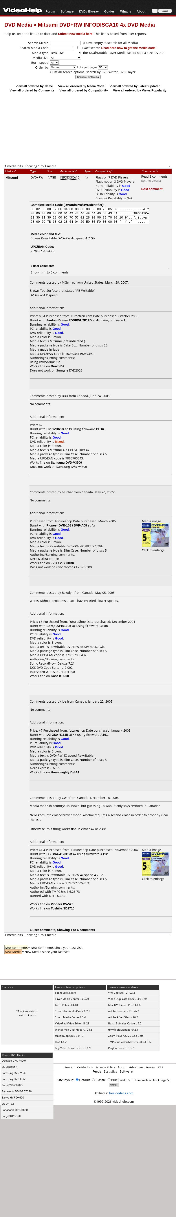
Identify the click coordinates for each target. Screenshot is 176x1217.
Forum (50, 11)
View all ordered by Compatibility (83, 90)
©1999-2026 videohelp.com (114, 1101)
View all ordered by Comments (31, 90)
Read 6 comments (154, 176)
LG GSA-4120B (57, 854)
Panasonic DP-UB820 (15, 1110)
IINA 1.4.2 (61, 1042)
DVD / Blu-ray (89, 11)
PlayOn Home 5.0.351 (121, 1048)
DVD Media (18, 24)
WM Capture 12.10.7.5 (122, 993)
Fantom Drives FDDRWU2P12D (69, 320)
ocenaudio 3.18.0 (65, 993)
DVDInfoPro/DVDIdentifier (83, 205)
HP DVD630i (55, 429)
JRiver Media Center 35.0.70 (72, 999)
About (141, 11)
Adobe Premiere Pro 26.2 (123, 1011)
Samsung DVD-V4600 (71, 467)
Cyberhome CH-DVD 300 (74, 567)
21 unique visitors (27, 1011)
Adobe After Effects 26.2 (123, 1017)
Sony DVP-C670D (12, 1085)
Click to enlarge (155, 548)
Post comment (151, 189)
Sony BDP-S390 (11, 1116)
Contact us (85, 1067)
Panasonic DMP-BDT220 (17, 1091)
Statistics (110, 1071)
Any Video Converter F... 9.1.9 (73, 1048)
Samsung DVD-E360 (14, 1079)
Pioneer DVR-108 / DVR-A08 (66, 525)
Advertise (136, 1067)
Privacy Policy (105, 1067)
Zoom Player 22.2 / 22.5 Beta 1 (127, 1036)
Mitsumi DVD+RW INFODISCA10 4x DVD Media (96, 24)
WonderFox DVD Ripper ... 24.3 (73, 1029)
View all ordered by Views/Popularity (140, 90)
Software (66, 11)
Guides (109, 11)
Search (69, 1067)
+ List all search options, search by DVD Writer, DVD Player (93, 72)
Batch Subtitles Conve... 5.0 (124, 1023)
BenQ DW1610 (57, 626)
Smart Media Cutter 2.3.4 (70, 1017)
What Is (125, 11)
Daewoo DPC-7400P (14, 1060)
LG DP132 (8, 1104)
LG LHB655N (9, 1067)
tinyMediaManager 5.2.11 (124, 1029)
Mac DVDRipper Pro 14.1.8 (124, 1005)
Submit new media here (75, 34)
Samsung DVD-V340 (14, 1073)
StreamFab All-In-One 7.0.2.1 (72, 1011)
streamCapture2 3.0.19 (69, 1036)
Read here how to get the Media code (128, 48)
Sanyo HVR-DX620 (13, 1097)
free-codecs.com (121, 1093)
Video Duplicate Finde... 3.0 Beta (127, 999)
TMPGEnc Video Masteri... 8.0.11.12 (130, 1042)
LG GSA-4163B (57, 734)
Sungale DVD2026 (69, 370)
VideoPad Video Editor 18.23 (72, 1023)
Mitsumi (12, 177)
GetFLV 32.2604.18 (66, 1005)
